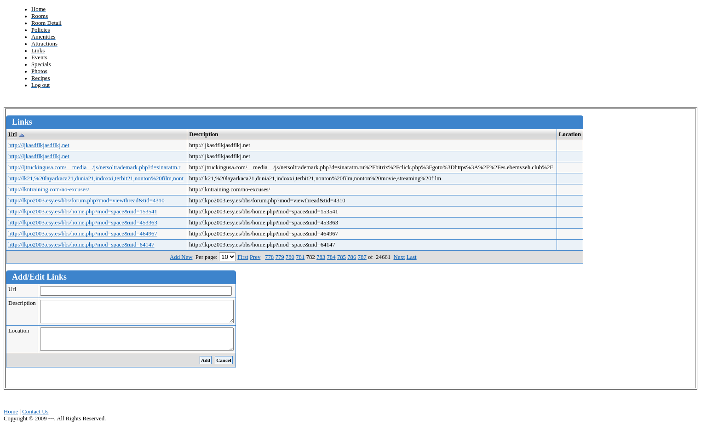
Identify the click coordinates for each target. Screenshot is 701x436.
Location (18, 335)
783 (320, 257)
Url (12, 134)
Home (11, 420)
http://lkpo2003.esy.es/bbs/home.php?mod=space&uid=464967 (82, 233)
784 (331, 257)
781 (300, 257)
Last (412, 257)
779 (279, 257)
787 (362, 257)
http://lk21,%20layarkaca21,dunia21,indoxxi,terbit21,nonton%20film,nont (96, 178)
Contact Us (35, 420)
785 (341, 257)
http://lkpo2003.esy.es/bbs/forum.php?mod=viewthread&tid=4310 (86, 200)
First (242, 257)
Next (399, 257)
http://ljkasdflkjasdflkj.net (38, 145)
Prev (255, 257)
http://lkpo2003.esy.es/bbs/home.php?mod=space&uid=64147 (81, 244)
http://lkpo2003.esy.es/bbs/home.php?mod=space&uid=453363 (82, 222)
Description (22, 303)
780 (290, 257)
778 (269, 257)
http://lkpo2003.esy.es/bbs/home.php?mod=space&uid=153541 (82, 211)
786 (351, 257)
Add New (181, 257)
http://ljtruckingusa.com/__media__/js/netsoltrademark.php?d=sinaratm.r (94, 167)
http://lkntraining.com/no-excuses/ (48, 189)
